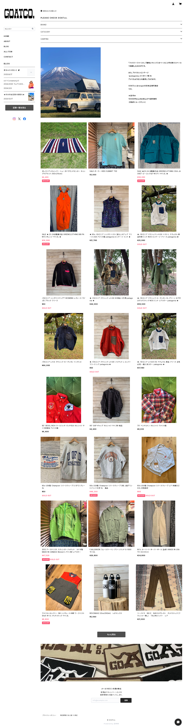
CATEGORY (45, 32)
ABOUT (7, 41)
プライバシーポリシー (49, 715)
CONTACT (8, 57)
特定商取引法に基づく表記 (69, 715)
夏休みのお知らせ (49, 11)
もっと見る (111, 634)
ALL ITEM (8, 52)
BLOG (6, 46)
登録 (126, 700)
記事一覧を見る (19, 108)
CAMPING (45, 39)
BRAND (44, 25)
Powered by (111, 724)
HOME (6, 36)
